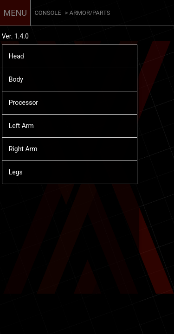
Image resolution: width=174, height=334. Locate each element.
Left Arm (21, 125)
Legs (16, 172)
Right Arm (23, 149)
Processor (23, 102)
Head (16, 56)
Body (16, 79)
